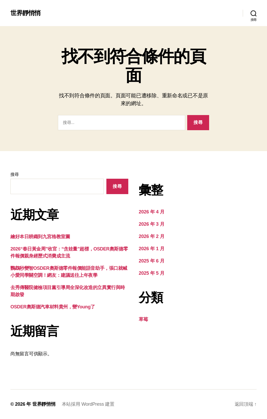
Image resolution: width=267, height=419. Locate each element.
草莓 (143, 319)
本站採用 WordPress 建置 (88, 404)
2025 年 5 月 (151, 273)
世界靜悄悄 (25, 13)
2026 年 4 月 (151, 211)
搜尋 (14, 174)
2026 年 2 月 (151, 236)
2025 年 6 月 (151, 261)
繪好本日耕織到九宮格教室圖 (40, 236)
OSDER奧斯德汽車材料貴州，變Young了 (52, 306)
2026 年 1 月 (151, 248)
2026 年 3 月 (151, 224)
